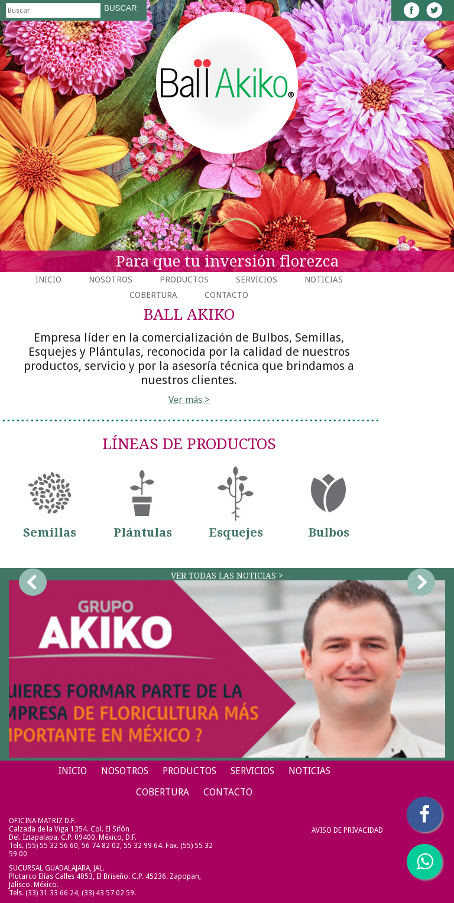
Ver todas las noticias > (227, 575)
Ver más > (189, 399)
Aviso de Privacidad (347, 830)
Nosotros (110, 279)
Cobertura (153, 295)
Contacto (226, 295)
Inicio (48, 279)
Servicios (256, 279)
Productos (184, 279)
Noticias (323, 279)
